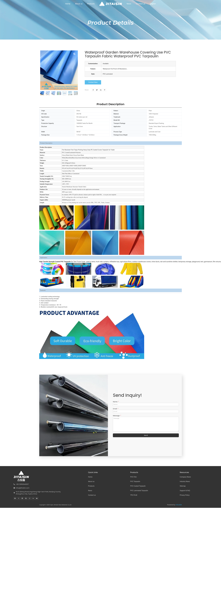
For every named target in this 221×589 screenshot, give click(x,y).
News (129, 4)
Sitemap (183, 486)
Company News (185, 477)
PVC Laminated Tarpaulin (139, 490)
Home (67, 4)
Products (91, 4)
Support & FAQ (185, 490)
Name (115, 402)
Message (116, 416)
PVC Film (133, 477)
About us (78, 4)
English (153, 4)
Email (115, 409)
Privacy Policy (185, 495)
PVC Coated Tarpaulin (138, 486)
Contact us (140, 4)
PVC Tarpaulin (135, 481)
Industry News (185, 481)
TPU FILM (133, 495)
